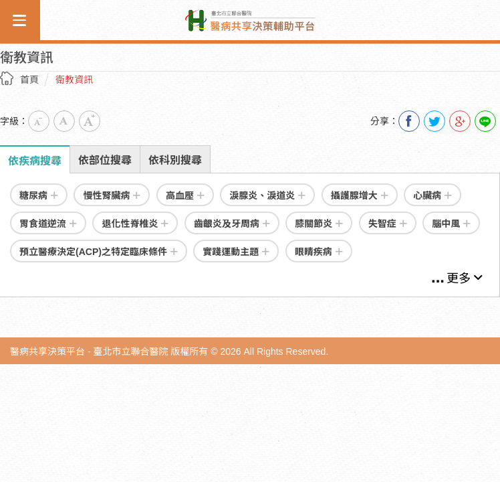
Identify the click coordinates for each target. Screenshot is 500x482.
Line (485, 121)
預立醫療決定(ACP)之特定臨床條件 (98, 251)
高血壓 (185, 195)
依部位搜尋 (105, 160)
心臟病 (432, 195)
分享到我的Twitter (434, 121)
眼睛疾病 (319, 251)
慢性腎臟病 (111, 195)
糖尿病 (38, 195)
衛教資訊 (74, 79)
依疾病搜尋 (34, 161)
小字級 (38, 121)
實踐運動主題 (236, 251)
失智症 (387, 223)
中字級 (64, 121)
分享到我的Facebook (409, 121)
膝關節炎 (319, 223)
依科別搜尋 (175, 160)
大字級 (89, 121)
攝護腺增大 (359, 195)
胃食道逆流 (48, 223)
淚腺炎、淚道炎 (267, 195)
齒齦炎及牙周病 (232, 223)
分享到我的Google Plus (460, 121)
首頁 (29, 79)
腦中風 (451, 223)
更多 (465, 278)
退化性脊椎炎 (135, 223)
